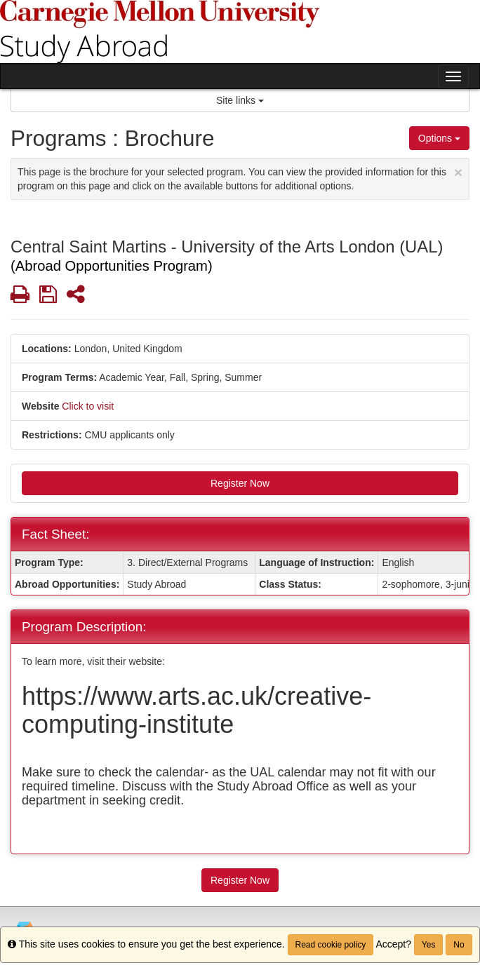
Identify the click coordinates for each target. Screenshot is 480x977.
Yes (429, 945)
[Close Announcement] (458, 172)
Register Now (240, 483)
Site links (240, 100)
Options (439, 138)
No (458, 945)
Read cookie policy (330, 945)
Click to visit (88, 406)
